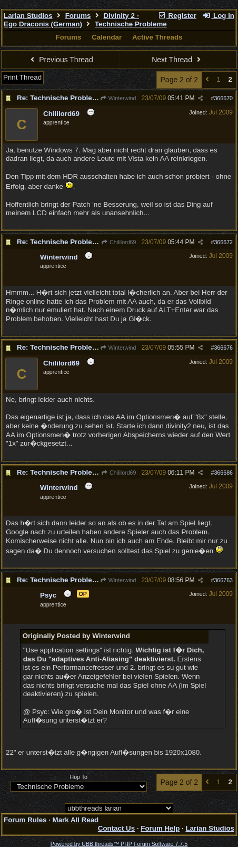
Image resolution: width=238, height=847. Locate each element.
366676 (223, 347)
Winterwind (118, 98)
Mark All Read (76, 820)
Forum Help (160, 828)
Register (176, 16)
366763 (223, 580)
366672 (223, 242)
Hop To (78, 777)
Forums (78, 16)
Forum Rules (25, 820)
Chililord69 (118, 242)
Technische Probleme (131, 24)
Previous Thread (60, 59)
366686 (223, 472)
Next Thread (177, 59)
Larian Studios (28, 16)
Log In (218, 16)
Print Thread (22, 77)
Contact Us (116, 828)
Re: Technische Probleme (59, 98)
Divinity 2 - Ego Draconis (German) (71, 20)
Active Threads (157, 37)
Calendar (107, 37)
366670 (223, 98)
